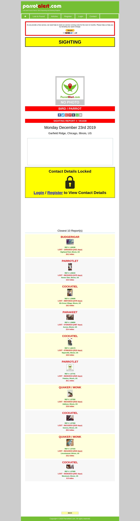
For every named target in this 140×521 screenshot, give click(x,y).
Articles (54, 16)
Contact (93, 16)
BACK (70, 513)
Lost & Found (39, 16)
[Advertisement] (95, 6)
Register (68, 16)
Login (80, 16)
